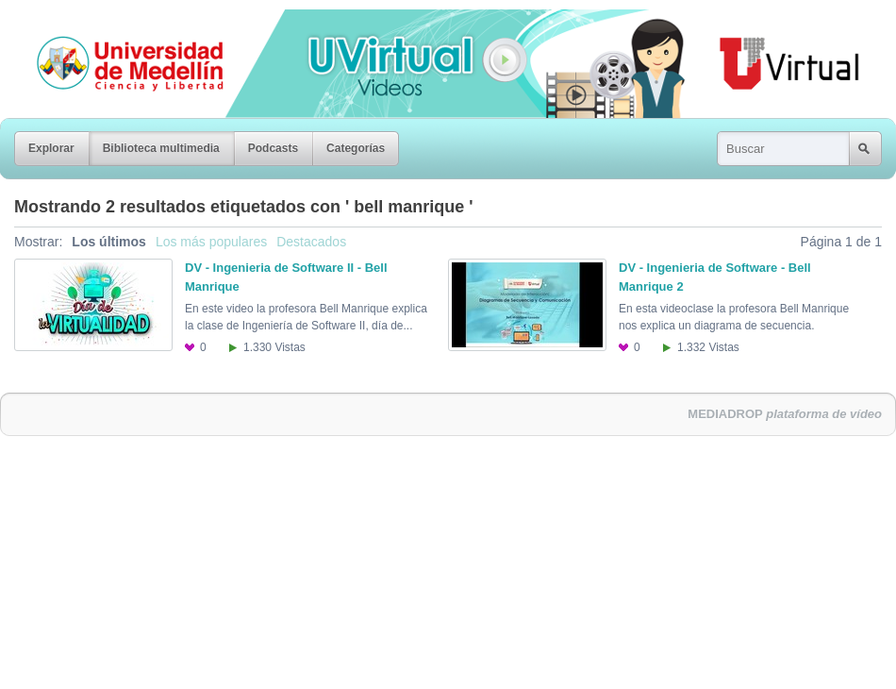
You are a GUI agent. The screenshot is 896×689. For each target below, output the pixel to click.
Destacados (311, 241)
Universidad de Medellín (115, 22)
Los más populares (211, 241)
